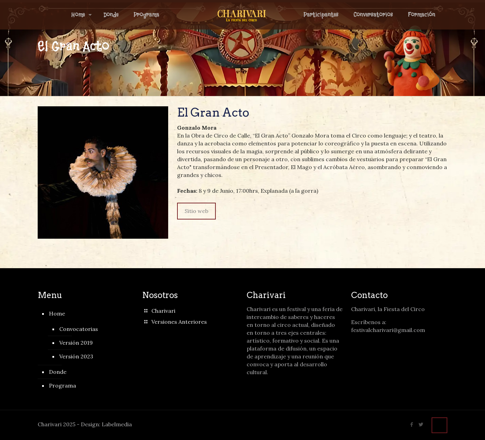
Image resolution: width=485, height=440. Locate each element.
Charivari (163, 310)
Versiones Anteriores (179, 321)
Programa (62, 385)
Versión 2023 (76, 356)
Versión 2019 (76, 342)
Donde (57, 371)
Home (57, 313)
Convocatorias (78, 328)
